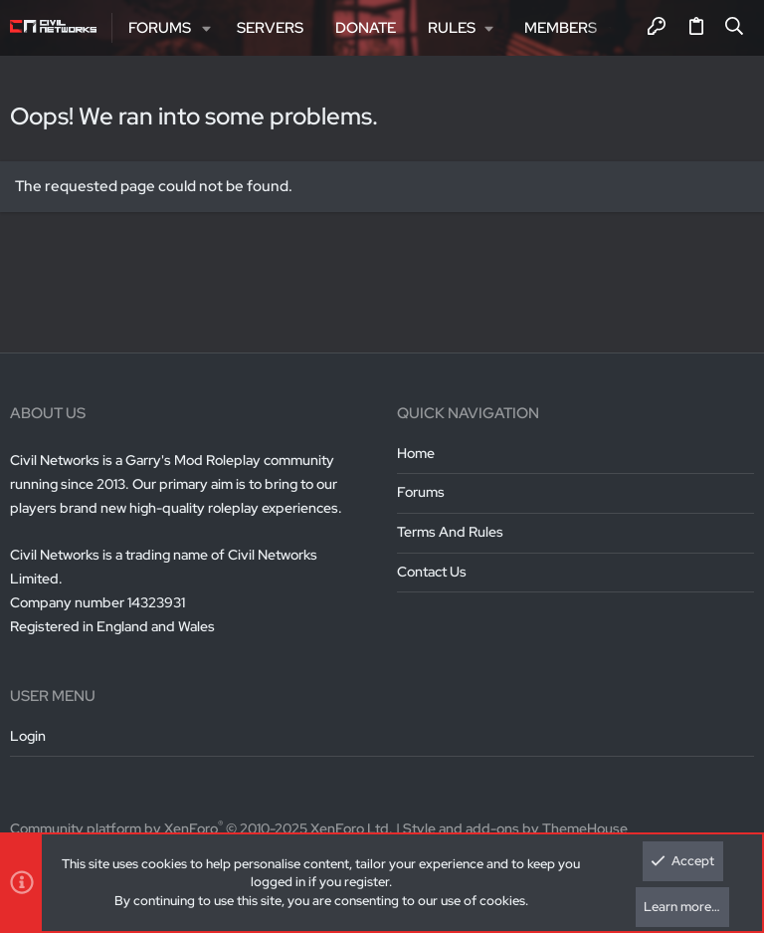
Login (28, 736)
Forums (421, 492)
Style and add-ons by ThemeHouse (515, 828)
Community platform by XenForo (201, 828)
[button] (207, 28)
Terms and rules (450, 532)
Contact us (432, 572)
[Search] (734, 28)
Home (416, 453)
